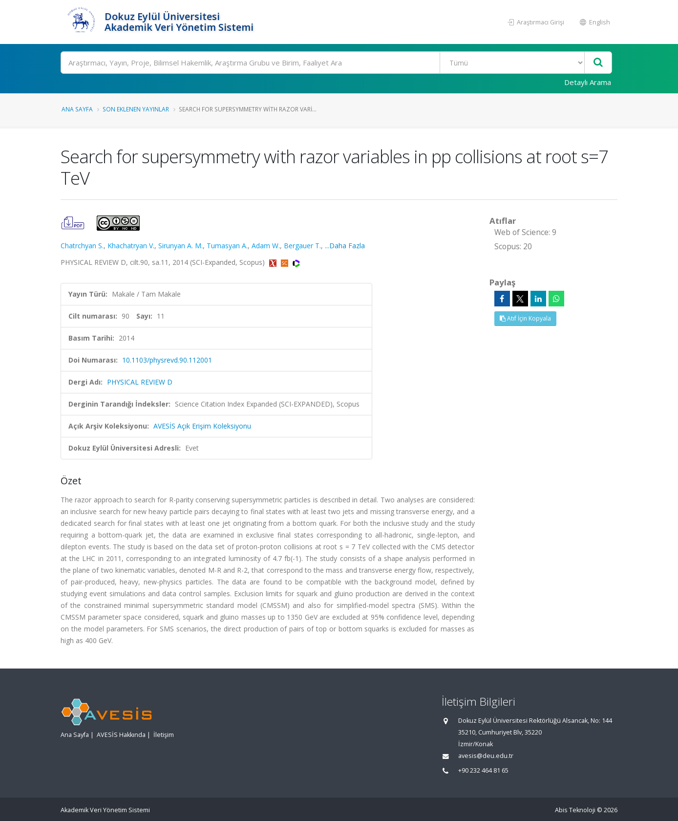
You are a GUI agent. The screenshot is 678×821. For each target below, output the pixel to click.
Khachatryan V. (130, 245)
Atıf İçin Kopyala (525, 318)
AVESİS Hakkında (121, 735)
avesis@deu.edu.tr (485, 756)
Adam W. (266, 245)
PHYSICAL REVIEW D (139, 382)
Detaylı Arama (587, 82)
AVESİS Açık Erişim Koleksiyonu (202, 426)
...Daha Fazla (345, 245)
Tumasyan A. (227, 245)
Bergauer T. (302, 245)
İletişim (163, 735)
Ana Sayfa (77, 109)
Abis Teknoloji (575, 810)
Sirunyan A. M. (180, 245)
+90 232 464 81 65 (483, 770)
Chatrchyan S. (82, 245)
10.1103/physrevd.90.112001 (167, 360)
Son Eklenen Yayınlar (136, 109)
